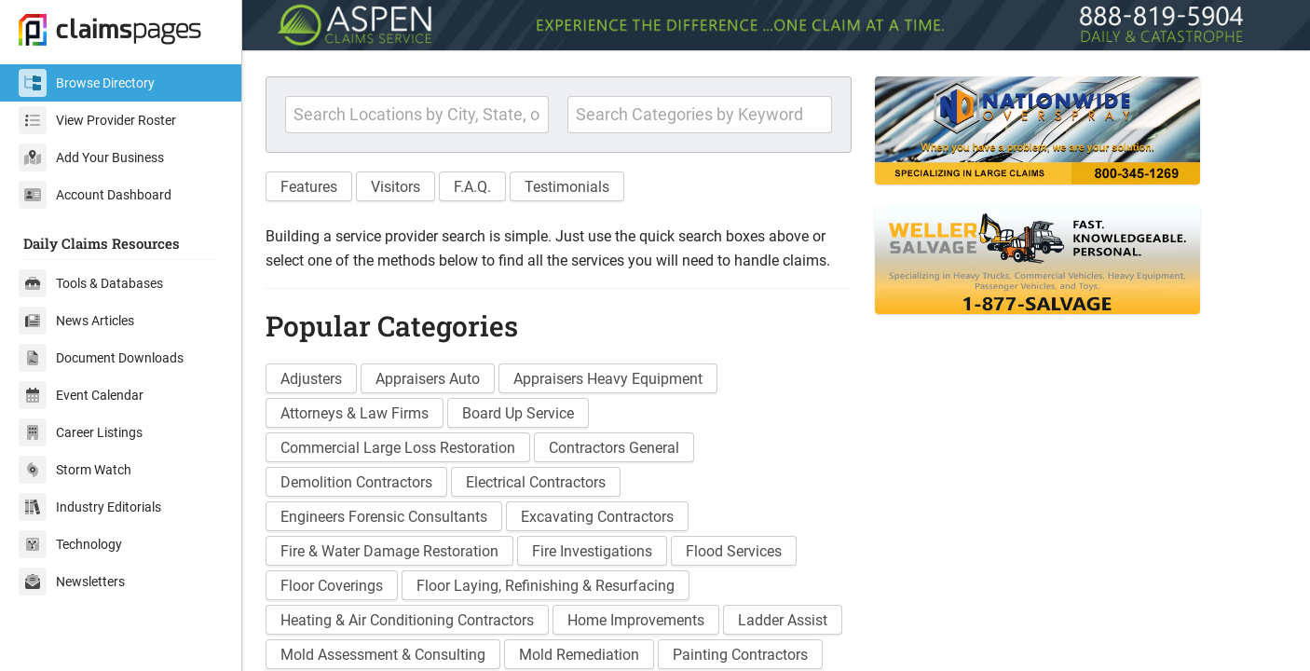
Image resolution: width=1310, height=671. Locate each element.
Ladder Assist (782, 620)
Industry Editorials (90, 507)
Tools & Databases (91, 283)
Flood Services (734, 551)
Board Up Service (518, 413)
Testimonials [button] (567, 187)
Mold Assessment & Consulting (382, 655)
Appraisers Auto (427, 379)
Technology (70, 544)
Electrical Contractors (536, 482)
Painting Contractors (740, 655)
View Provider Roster (97, 120)
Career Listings (81, 432)
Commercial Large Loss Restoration (397, 448)
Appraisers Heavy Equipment (608, 379)
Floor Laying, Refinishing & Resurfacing (545, 586)
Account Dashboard (95, 195)
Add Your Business (91, 157)
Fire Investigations (592, 551)
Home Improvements (635, 620)
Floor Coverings (331, 586)
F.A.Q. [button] (472, 187)
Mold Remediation (579, 655)
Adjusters (311, 379)
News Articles (76, 321)
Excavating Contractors (597, 517)
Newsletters (72, 582)
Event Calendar (81, 395)
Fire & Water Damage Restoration (389, 551)
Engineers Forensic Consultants (383, 517)
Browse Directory (87, 83)
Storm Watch (75, 470)
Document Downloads (101, 358)
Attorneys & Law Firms (354, 413)
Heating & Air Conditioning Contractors (407, 620)
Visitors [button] (395, 187)
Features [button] (308, 187)
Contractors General (614, 448)
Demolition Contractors (356, 482)
